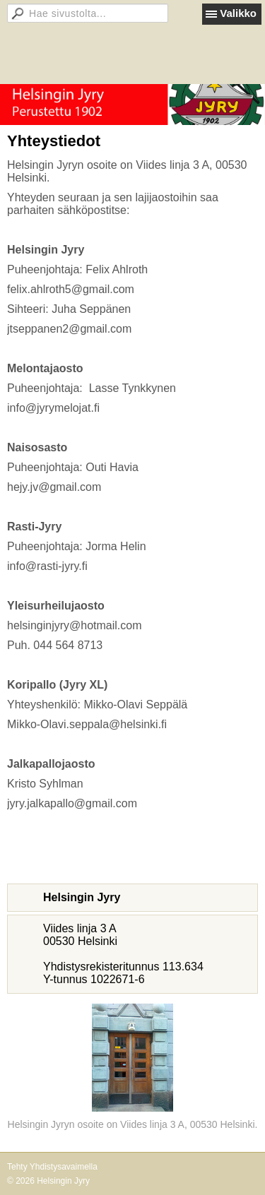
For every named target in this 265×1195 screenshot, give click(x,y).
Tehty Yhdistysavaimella (52, 1167)
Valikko (238, 13)
